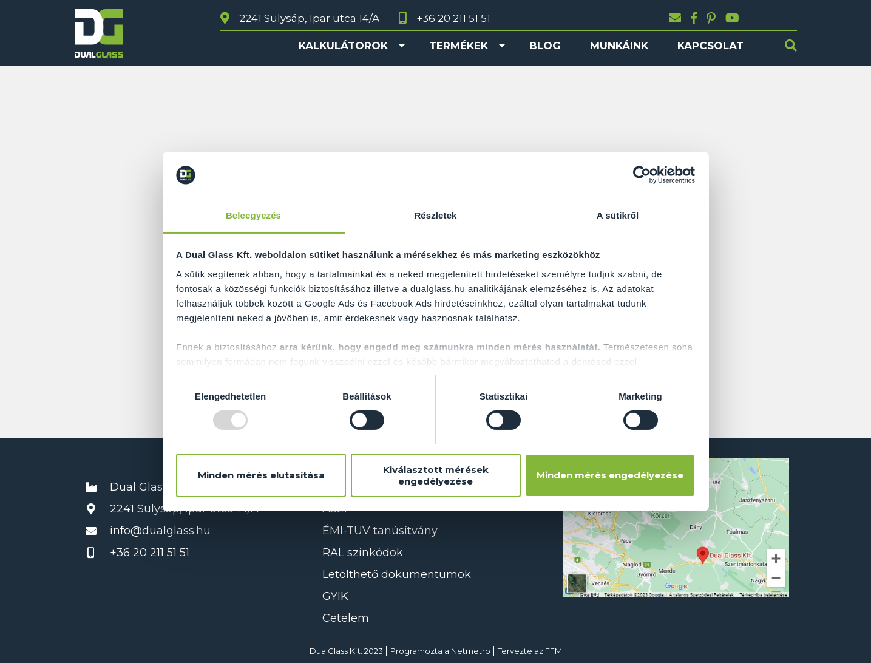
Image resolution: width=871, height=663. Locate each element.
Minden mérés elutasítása (261, 475)
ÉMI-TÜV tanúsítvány (380, 530)
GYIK (335, 596)
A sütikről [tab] (618, 215)
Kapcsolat (710, 45)
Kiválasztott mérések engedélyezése (436, 475)
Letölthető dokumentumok (396, 574)
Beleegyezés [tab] (253, 215)
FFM (553, 651)
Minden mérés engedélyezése (610, 475)
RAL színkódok (362, 552)
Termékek (458, 45)
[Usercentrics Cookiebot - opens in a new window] (642, 175)
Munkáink (619, 45)
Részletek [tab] (435, 215)
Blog (545, 45)
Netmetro (470, 651)
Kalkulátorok (343, 45)
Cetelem (345, 618)
